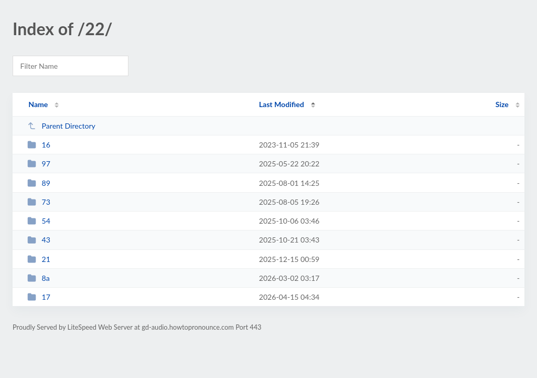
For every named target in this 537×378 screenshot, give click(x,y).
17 (38, 296)
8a (38, 278)
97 (38, 163)
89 (38, 182)
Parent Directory (61, 125)
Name (38, 104)
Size (502, 104)
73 (38, 201)
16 (38, 144)
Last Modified (281, 104)
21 (38, 259)
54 (38, 220)
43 (38, 239)
